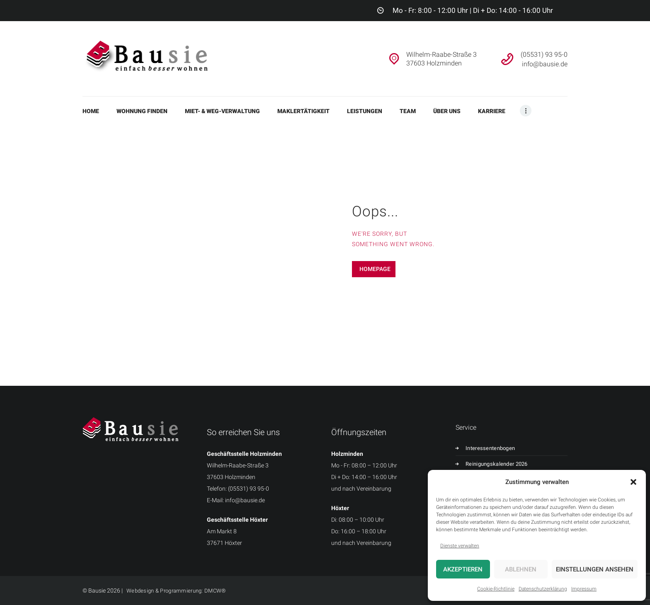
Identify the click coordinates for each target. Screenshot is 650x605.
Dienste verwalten (459, 546)
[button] (633, 482)
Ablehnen (520, 569)
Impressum (584, 589)
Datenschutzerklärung (543, 589)
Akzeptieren (463, 569)
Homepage (374, 269)
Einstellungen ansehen (594, 569)
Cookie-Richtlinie (495, 589)
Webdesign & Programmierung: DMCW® (178, 590)
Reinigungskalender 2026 (501, 463)
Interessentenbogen (494, 448)
